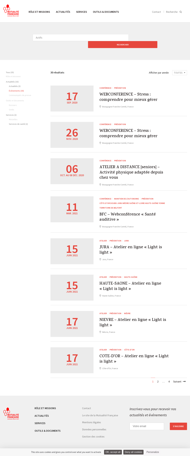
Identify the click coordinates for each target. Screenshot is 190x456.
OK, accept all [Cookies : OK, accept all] (113, 452)
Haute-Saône (130, 273)
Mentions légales (91, 418)
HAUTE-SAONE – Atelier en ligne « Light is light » (132, 284)
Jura (126, 237)
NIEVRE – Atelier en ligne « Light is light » (135, 320)
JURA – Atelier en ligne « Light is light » (132, 247)
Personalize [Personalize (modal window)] (153, 452)
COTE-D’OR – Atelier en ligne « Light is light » (128, 356)
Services (81, 11)
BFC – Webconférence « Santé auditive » (129, 213)
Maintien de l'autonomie (126, 193)
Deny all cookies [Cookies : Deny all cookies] (133, 452)
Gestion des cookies (93, 432)
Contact (156, 11)
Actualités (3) (14, 79)
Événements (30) (16, 83)
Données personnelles (94, 425)
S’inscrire (178, 422)
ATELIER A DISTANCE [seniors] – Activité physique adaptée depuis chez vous (133, 167)
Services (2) (11, 108)
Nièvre (127, 309)
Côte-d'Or (129, 346)
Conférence (105, 81)
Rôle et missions (39, 11)
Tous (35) (10, 65)
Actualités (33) (12, 74)
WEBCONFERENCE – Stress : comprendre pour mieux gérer (129, 91)
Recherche (172, 11)
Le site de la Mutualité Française (100, 411)
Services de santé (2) (18, 117)
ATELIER (103, 237)
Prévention (120, 81)
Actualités (63, 11)
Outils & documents (106, 11)
